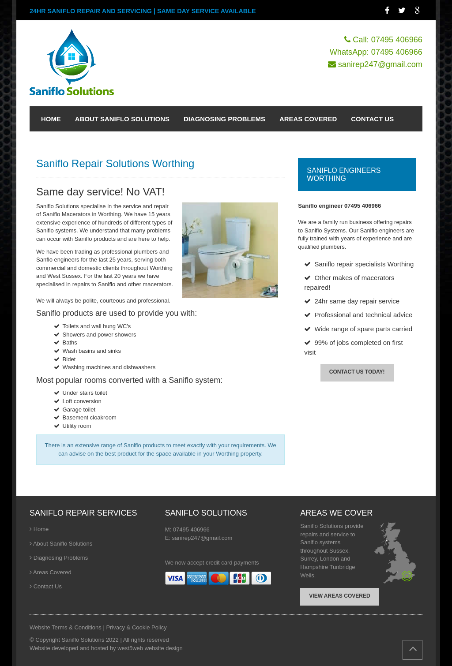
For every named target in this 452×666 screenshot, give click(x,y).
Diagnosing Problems (61, 557)
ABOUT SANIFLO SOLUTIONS (122, 119)
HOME (51, 119)
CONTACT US (372, 119)
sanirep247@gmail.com (380, 64)
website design (164, 648)
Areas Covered (52, 572)
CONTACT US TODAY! (357, 372)
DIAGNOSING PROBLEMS (224, 119)
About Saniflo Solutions (62, 543)
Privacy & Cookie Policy (136, 627)
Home (41, 529)
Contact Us (48, 586)
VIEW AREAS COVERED (339, 596)
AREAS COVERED (308, 119)
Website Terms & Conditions (66, 627)
